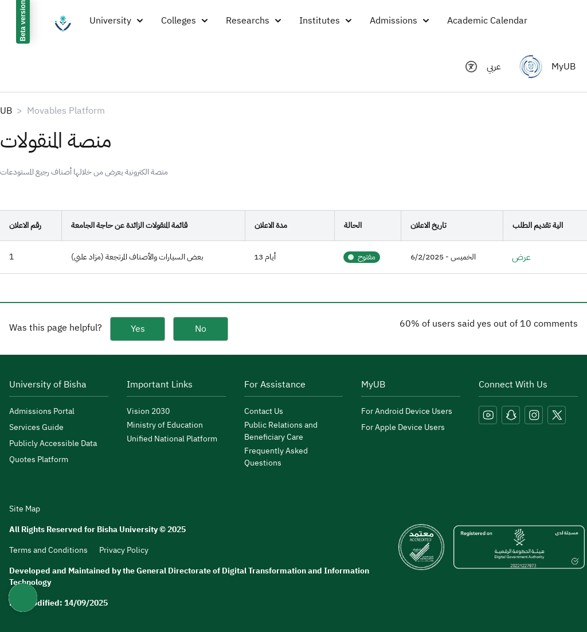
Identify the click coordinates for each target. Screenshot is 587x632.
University (116, 21)
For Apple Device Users (403, 427)
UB (6, 111)
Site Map (24, 509)
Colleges (184, 21)
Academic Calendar (487, 21)
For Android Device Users (406, 411)
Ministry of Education (165, 425)
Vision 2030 (148, 411)
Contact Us (263, 411)
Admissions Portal (42, 411)
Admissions (399, 21)
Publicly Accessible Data (53, 443)
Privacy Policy (123, 550)
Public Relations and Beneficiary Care (281, 431)
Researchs (253, 21)
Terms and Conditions (48, 550)
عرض (521, 257)
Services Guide (36, 427)
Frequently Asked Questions (276, 457)
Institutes (325, 21)
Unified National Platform (172, 439)
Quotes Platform (38, 459)
